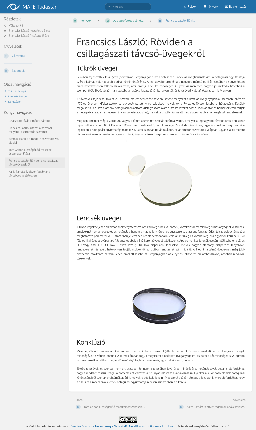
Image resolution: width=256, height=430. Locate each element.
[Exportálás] (33, 71)
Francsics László (19, 30)
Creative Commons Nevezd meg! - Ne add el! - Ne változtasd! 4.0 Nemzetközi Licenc (123, 426)
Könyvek (210, 6)
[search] (128, 6)
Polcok (190, 6)
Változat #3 (13, 25)
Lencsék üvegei (17, 96)
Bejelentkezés (235, 6)
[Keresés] (109, 6)
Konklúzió (14, 101)
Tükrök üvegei (17, 91)
